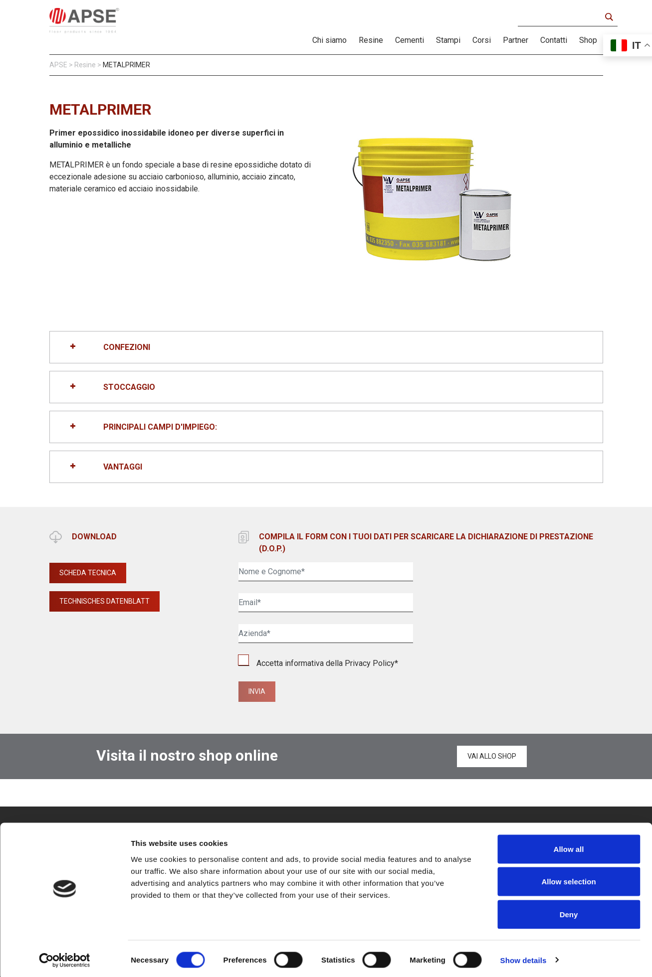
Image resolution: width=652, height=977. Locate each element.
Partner (515, 40)
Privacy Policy (370, 663)
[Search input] (562, 17)
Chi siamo (329, 40)
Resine (371, 40)
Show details (523, 957)
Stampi (448, 40)
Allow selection (568, 879)
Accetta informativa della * (318, 663)
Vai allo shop (491, 756)
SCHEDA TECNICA (87, 573)
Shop (588, 40)
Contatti (553, 40)
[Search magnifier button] (609, 17)
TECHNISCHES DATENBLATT (104, 601)
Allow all (569, 846)
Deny (569, 911)
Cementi (409, 40)
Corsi (481, 40)
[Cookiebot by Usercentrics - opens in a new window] (64, 957)
